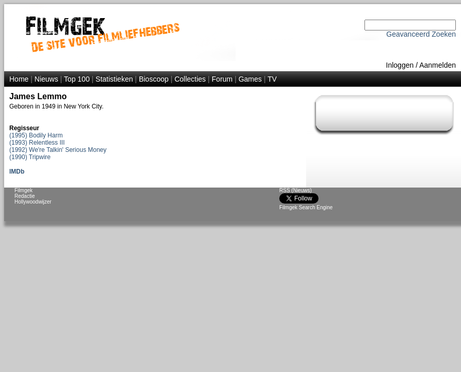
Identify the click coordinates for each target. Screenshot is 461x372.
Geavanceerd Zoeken (421, 34)
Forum (222, 79)
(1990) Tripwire (30, 157)
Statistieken (114, 79)
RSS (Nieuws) (295, 190)
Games (250, 79)
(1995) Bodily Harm (35, 135)
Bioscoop (154, 79)
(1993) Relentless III (37, 142)
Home (18, 79)
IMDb (16, 171)
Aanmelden (437, 65)
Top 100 (77, 79)
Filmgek (23, 190)
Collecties (190, 79)
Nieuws (46, 79)
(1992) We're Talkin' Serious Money (57, 149)
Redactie (24, 196)
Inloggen (400, 65)
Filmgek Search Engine (305, 207)
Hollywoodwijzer (33, 202)
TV (272, 79)
